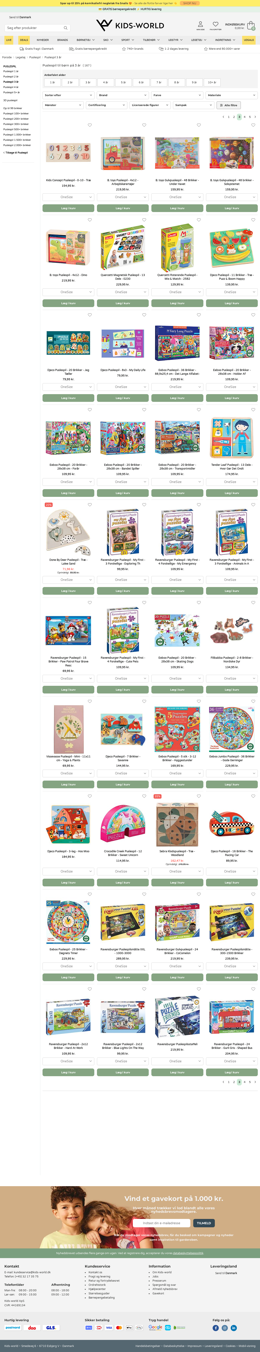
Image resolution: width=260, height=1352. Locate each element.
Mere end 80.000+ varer (222, 49)
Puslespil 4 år (11, 87)
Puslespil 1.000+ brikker (17, 134)
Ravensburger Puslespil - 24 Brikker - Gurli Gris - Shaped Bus (232, 1046)
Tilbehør (151, 40)
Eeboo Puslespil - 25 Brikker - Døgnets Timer (68, 951)
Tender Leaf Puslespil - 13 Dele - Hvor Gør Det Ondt (232, 466)
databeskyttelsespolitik (188, 1253)
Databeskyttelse (173, 1346)
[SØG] (65, 28)
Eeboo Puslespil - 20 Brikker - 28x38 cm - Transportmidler (177, 466)
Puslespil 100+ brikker (16, 113)
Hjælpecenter (97, 1289)
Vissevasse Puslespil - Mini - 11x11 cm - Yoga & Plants (68, 758)
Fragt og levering (99, 1276)
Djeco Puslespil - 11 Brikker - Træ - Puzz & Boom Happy (232, 277)
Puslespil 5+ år (11, 92)
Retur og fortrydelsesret (104, 1280)
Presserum (159, 1280)
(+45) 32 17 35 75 (27, 1276)
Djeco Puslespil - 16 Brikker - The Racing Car (232, 853)
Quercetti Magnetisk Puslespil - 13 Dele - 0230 (123, 277)
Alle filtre (228, 105)
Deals (24, 40)
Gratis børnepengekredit (88, 49)
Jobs (155, 1276)
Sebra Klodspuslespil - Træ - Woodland (177, 853)
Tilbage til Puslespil (15, 152)
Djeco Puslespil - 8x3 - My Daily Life (122, 370)
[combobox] (68, 197)
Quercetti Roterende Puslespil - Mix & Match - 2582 (177, 277)
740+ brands (132, 49)
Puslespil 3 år (53, 57)
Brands (62, 40)
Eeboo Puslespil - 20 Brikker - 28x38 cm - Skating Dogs (177, 659)
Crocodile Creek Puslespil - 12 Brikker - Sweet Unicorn (123, 853)
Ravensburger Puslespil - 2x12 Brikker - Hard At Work (68, 1046)
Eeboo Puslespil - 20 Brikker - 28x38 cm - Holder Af (232, 372)
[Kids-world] (130, 26)
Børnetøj (86, 40)
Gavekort (158, 1293)
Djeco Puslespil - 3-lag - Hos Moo (68, 851)
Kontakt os (95, 1272)
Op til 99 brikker (12, 108)
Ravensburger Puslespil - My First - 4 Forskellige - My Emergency (177, 561)
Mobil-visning (247, 1346)
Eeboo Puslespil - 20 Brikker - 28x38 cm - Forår (68, 466)
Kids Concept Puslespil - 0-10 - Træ (68, 180)
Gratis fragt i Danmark (37, 49)
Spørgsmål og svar (164, 1284)
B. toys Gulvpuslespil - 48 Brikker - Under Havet (177, 182)
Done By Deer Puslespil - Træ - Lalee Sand (68, 561)
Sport (127, 40)
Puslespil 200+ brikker (16, 118)
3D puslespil (10, 100)
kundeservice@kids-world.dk (32, 1272)
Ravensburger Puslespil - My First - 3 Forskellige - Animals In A (232, 561)
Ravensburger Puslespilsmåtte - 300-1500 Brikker (232, 951)
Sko (108, 40)
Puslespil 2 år (11, 76)
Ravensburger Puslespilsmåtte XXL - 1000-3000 (122, 951)
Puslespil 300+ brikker (16, 124)
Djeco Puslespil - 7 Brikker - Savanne (123, 758)
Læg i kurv (68, 208)
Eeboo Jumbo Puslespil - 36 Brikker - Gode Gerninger (231, 758)
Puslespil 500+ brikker (16, 129)
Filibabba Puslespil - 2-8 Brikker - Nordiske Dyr (232, 659)
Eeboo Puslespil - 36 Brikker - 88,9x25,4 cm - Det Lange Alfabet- (177, 372)
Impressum (195, 1346)
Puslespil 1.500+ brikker (17, 140)
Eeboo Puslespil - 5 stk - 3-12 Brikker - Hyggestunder (177, 758)
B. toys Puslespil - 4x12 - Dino (68, 275)
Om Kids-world (162, 1272)
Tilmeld (204, 1223)
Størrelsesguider (99, 1293)
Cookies (231, 1346)
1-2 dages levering (174, 49)
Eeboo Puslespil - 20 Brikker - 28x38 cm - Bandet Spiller (123, 466)
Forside (7, 57)
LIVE (8, 40)
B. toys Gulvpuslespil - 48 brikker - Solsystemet (232, 182)
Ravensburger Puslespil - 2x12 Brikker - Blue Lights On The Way (123, 1046)
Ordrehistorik (97, 1284)
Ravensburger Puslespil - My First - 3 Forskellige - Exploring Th (123, 561)
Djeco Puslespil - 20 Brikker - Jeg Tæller (68, 372)
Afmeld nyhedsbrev (164, 1289)
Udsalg (249, 40)
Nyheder (43, 40)
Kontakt (11, 1266)
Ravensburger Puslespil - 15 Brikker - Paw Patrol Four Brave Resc (68, 661)
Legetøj (198, 40)
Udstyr (175, 40)
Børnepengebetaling (102, 1297)
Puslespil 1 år (11, 71)
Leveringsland (214, 1346)
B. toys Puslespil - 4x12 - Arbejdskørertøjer (122, 182)
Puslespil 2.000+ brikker (17, 145)
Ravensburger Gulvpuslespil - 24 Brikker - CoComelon (177, 951)
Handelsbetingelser (148, 1346)
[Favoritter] (89, 125)
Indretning (225, 40)
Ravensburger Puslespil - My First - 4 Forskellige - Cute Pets (123, 659)
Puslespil (35, 57)
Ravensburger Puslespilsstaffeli (177, 1044)
